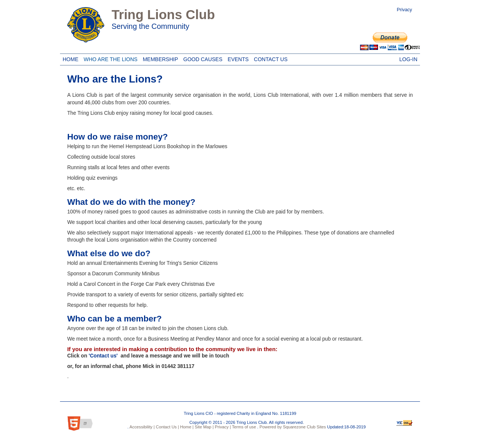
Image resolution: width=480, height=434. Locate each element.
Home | (186, 427)
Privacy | (222, 427)
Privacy (404, 9)
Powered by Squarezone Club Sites (293, 427)
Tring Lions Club (163, 14)
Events (237, 58)
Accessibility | (142, 427)
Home (70, 58)
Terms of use (243, 427)
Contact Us (269, 58)
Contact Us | (166, 427)
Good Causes (201, 58)
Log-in (408, 58)
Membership (160, 58)
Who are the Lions (109, 58)
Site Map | (203, 427)
